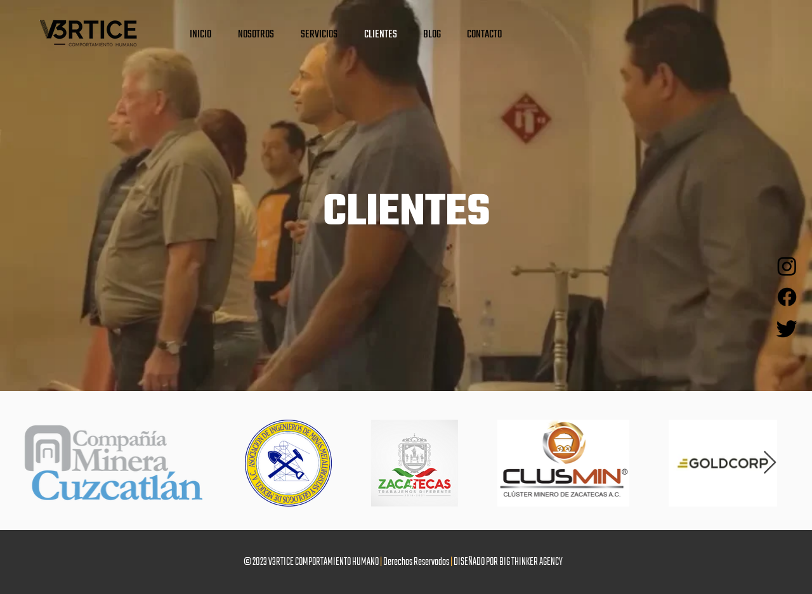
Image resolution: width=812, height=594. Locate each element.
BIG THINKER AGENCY (531, 562)
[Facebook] (787, 297)
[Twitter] (787, 328)
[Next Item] (770, 463)
